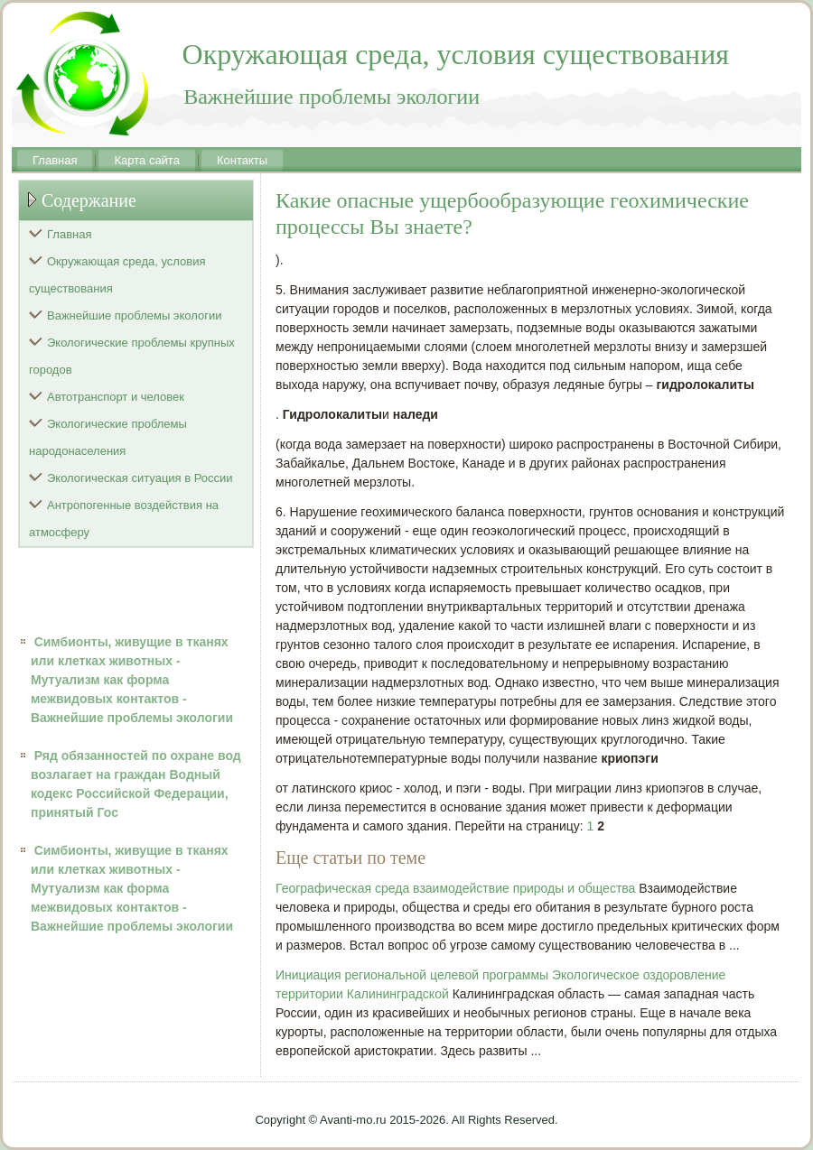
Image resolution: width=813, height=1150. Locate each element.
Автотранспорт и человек (115, 396)
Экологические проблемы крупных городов (132, 356)
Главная (55, 160)
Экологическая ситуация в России (140, 478)
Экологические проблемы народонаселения (108, 437)
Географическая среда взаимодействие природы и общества (455, 888)
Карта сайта (146, 160)
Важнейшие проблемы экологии (134, 315)
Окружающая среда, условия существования (117, 275)
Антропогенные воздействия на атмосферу (124, 518)
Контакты (242, 160)
